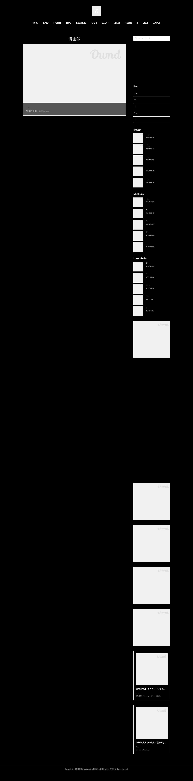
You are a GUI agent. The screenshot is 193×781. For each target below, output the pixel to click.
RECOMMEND (81, 22)
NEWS (68, 22)
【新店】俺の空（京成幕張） (157, 138)
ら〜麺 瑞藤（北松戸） (154, 213)
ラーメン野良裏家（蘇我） (156, 224)
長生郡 (46, 116)
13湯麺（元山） (152, 311)
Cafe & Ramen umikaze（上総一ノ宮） (51, 106)
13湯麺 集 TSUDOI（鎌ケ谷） (157, 246)
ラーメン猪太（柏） (153, 300)
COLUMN (105, 22)
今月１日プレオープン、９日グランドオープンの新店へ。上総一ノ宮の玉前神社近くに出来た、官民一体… (74, 112)
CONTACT (156, 22)
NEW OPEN (57, 22)
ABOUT (145, 22)
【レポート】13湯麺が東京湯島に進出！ (149, 106)
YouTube (116, 22)
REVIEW (45, 22)
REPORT (94, 22)
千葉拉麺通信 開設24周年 (143, 100)
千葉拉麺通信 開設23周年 (143, 113)
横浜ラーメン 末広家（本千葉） (158, 266)
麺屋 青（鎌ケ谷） (153, 235)
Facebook (128, 22)
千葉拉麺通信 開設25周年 (143, 93)
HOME (35, 22)
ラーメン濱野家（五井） (155, 288)
